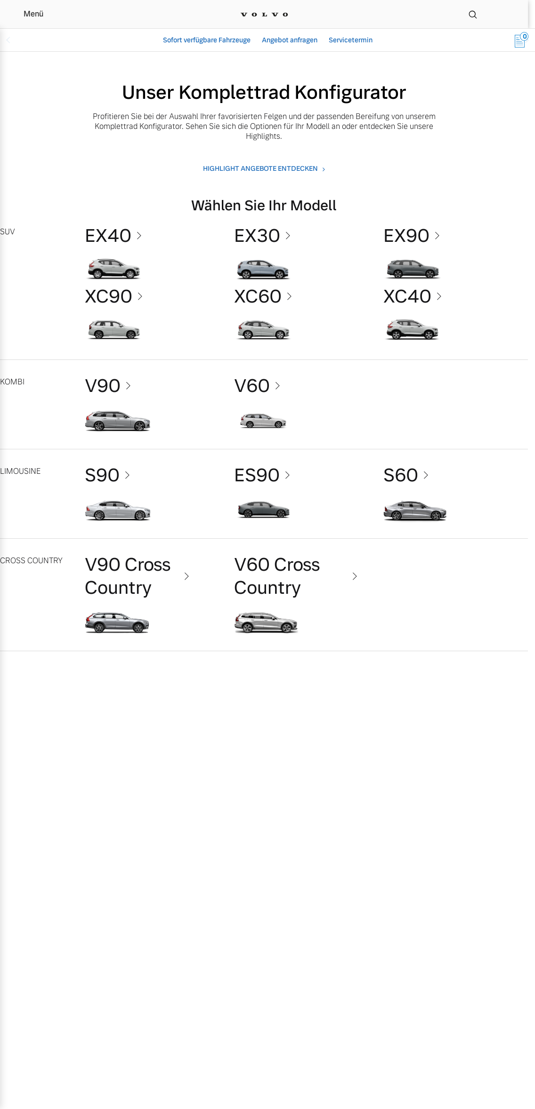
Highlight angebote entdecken (260, 169)
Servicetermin (351, 40)
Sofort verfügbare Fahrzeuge (207, 40)
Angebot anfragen (289, 40)
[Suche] (472, 14)
